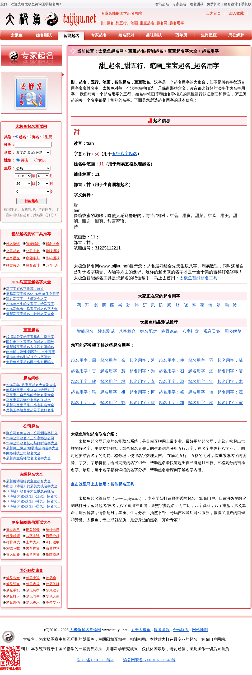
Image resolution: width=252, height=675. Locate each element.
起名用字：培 (200, 392)
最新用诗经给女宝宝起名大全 (28, 481)
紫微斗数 (13, 548)
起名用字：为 (142, 371)
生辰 (48, 137)
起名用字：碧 (142, 402)
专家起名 (179, 4)
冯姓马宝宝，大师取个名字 (26, 299)
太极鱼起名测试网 (31, 126)
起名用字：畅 (171, 392)
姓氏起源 (13, 536)
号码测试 (52, 258)
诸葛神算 (52, 548)
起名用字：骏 (83, 381)
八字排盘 (190, 331)
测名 (35, 137)
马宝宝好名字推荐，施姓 (25, 289)
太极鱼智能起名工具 (198, 278)
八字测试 (33, 536)
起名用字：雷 (83, 371)
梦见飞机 (52, 584)
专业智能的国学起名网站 (73, 19)
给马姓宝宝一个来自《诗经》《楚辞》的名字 (40, 390)
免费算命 (214, 4)
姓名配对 (126, 35)
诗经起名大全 (31, 474)
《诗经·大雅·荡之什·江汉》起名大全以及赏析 (40, 496)
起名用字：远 (200, 371)
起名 (22, 137)
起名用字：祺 (112, 392)
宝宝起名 (31, 330)
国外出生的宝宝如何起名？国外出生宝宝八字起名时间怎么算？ (54, 342)
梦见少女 (13, 578)
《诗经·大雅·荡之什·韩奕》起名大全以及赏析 (40, 501)
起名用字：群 (112, 381)
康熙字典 (33, 258)
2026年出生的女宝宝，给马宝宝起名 (33, 304)
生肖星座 (209, 35)
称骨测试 (13, 542)
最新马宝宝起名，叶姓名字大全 (30, 314)
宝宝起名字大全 (182, 51)
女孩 (42, 160)
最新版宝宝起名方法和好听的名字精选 (35, 347)
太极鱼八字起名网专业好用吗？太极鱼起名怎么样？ (45, 362)
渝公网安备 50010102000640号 (147, 660)
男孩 (24, 160)
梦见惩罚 (33, 590)
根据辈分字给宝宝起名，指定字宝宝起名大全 (40, 337)
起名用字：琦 (83, 392)
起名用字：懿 (230, 360)
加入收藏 (236, 13)
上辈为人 (33, 542)
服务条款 (162, 630)
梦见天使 (52, 596)
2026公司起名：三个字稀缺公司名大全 (35, 438)
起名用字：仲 (171, 360)
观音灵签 (33, 554)
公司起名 (13, 251)
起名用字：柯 (142, 392)
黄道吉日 (13, 530)
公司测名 (33, 251)
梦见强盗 (13, 584)
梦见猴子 (52, 590)
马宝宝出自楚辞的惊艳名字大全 (30, 395)
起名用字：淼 (142, 381)
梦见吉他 (13, 602)
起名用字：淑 (171, 381)
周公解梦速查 (31, 570)
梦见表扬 (33, 584)
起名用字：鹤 (112, 402)
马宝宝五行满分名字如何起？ (28, 400)
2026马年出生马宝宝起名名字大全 (32, 309)
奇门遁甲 (52, 542)
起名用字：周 (83, 360)
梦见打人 (13, 596)
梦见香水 (33, 602)
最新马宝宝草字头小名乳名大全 (30, 405)
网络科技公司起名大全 (23, 453)
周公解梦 (236, 35)
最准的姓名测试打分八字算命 (28, 357)
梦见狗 (51, 578)
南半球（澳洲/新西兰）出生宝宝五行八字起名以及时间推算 (51, 352)
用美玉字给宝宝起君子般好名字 (30, 410)
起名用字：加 (171, 402)
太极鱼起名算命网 (85, 630)
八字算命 (127, 331)
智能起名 (162, 4)
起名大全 (52, 244)
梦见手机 (13, 590)
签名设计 (231, 4)
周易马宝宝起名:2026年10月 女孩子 (32, 294)
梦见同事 (33, 596)
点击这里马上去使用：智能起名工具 (102, 484)
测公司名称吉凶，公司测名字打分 (32, 433)
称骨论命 (169, 331)
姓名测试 (196, 4)
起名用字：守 (200, 381)
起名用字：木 (230, 381)
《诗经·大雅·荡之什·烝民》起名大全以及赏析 (40, 506)
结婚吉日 (52, 530)
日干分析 (52, 536)
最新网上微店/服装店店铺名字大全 (32, 448)
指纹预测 (52, 554)
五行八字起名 (124, 153)
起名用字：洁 (230, 371)
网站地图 (200, 630)
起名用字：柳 (200, 402)
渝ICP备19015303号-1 (95, 660)
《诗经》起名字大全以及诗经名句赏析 (35, 491)
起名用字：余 (112, 360)
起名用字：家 (230, 402)
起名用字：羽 (200, 360)
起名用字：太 (83, 402)
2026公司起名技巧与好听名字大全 (32, 443)
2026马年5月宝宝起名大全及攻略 (31, 385)
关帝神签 (33, 548)
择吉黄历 (13, 265)
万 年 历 (52, 265)
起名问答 (31, 378)
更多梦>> (53, 602)
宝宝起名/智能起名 (145, 51)
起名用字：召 (171, 371)
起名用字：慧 (112, 371)
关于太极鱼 (141, 630)
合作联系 (181, 630)
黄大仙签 (13, 554)
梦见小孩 (33, 578)
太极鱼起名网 (111, 51)
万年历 (181, 35)
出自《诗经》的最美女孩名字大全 (32, 486)
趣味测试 (154, 35)
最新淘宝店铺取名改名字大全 (28, 458)
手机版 (246, 4)
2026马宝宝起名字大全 (31, 282)
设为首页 (213, 13)
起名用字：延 (142, 360)
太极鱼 (16, 35)
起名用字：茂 (230, 392)
